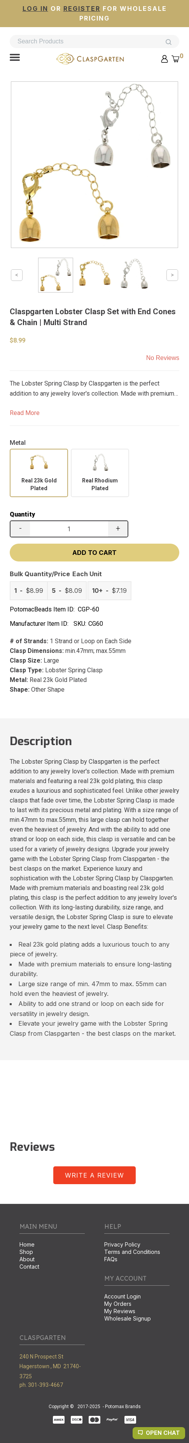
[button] (15, 58)
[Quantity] (69, 529)
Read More (25, 413)
